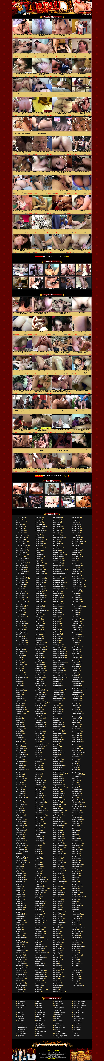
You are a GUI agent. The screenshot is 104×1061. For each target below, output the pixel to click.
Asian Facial (19, 703)
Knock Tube (39, 1010)
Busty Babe (38, 619)
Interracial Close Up (58, 649)
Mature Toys (56, 924)
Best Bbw (18, 808)
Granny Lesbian (39, 974)
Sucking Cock (76, 817)
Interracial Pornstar (58, 674)
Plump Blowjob (76, 599)
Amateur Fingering (21, 567)
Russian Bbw (75, 715)
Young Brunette (76, 972)
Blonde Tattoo (38, 521)
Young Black (75, 969)
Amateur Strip (19, 612)
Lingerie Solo (57, 812)
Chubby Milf (38, 679)
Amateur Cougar (20, 547)
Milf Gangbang (57, 948)
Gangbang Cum (39, 918)
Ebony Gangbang (39, 808)
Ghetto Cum (38, 942)
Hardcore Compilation (59, 554)
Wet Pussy (75, 935)
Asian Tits (18, 724)
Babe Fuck (19, 741)
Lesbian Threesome (58, 799)
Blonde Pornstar (20, 985)
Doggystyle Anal (39, 780)
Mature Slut (56, 905)
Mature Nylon (57, 886)
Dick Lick (37, 761)
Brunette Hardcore (40, 588)
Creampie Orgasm (40, 722)
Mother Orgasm (76, 543)
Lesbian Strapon (57, 795)
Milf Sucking (56, 972)
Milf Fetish (56, 944)
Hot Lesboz (77, 1016)
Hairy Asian (56, 521)
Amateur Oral (19, 591)
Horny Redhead (57, 614)
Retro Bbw (75, 702)
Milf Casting (56, 937)
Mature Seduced (57, 901)
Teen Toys (75, 890)
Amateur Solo (19, 606)
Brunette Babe (38, 567)
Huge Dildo (56, 629)
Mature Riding (57, 899)
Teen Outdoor (75, 870)
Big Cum (18, 853)
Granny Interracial (39, 972)
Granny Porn (77, 1010)
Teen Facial (75, 851)
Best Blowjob (19, 810)
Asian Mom (19, 717)
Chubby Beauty (39, 664)
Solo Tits (74, 782)
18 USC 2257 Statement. (51, 1058)
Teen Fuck (75, 857)
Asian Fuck (19, 705)
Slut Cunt (74, 763)
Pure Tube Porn (40, 1014)
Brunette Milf (38, 591)
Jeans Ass (56, 703)
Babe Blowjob (19, 739)
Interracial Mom (57, 668)
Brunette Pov (38, 599)
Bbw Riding (19, 784)
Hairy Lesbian (57, 535)
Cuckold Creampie (40, 724)
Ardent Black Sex (41, 1025)
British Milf (37, 558)
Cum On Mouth (39, 731)
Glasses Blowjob (39, 948)
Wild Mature (75, 961)
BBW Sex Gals (59, 1022)
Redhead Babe (76, 679)
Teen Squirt (75, 883)
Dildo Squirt (38, 767)
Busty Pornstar (39, 638)
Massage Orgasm (58, 821)
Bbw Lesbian (19, 765)
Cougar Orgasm (39, 713)
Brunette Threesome (40, 610)
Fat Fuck (37, 860)
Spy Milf (74, 797)
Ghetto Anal (38, 941)
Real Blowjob (75, 670)
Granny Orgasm (39, 978)
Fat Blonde (38, 853)
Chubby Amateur (39, 659)
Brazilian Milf (38, 545)
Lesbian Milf (56, 774)
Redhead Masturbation (78, 689)
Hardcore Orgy (57, 562)
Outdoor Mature (76, 582)
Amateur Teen (20, 621)
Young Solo (75, 982)
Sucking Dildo (76, 821)
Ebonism (38, 1033)
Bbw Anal (18, 745)
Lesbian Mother (57, 778)
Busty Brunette (39, 625)
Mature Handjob (57, 866)
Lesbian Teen (57, 797)
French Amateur (39, 907)
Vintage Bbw (75, 916)
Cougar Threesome (40, 717)
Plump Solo (75, 616)
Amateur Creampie (21, 550)
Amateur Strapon (20, 610)
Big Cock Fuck (20, 849)
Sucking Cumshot (77, 819)
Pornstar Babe (76, 623)
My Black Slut (58, 1016)
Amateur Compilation (21, 545)
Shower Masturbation (78, 752)
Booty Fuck (38, 535)
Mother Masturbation (77, 541)
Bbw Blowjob (19, 746)
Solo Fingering (76, 773)
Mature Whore (57, 927)
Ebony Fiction (58, 1001)
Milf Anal (55, 929)
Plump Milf (75, 610)
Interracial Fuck (57, 661)
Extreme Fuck (38, 838)
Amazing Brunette (21, 633)
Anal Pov (18, 670)
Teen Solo (75, 881)
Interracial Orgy (57, 672)
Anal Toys (18, 675)
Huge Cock (56, 625)
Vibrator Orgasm (76, 914)
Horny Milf (56, 608)
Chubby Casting (39, 668)
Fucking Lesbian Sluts (61, 1035)
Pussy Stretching (76, 662)
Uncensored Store (83, 494)
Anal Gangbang (20, 664)
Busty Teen (38, 640)
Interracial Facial (57, 659)
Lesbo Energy (77, 1025)
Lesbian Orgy (57, 782)
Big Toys (18, 883)
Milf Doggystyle (57, 942)
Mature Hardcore (58, 868)
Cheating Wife (38, 657)
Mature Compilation (58, 845)
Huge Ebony (56, 631)
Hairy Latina (56, 534)
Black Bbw (19, 890)
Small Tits (74, 767)
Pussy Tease (75, 666)
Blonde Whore (38, 524)
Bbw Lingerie (19, 767)
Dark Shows (36, 275)
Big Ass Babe (19, 817)
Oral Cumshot (76, 563)
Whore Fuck (75, 944)
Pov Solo (74, 644)
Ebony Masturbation (40, 815)
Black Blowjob (20, 894)
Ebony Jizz (38, 812)
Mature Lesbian (57, 877)
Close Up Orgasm (39, 703)
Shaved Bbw (75, 735)
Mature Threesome (58, 922)
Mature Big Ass (57, 832)
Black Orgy (19, 918)
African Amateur (20, 517)
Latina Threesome (58, 752)
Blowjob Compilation (40, 526)
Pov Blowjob (75, 631)
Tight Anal (74, 899)
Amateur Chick (20, 543)
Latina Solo (56, 746)
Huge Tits (55, 640)
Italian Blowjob (57, 683)
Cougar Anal (38, 709)
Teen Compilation (76, 843)
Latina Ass (56, 720)
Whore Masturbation (77, 946)
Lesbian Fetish (57, 763)
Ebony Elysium (40, 1037)
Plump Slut (75, 614)
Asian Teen (19, 722)
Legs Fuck (56, 754)
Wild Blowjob (75, 959)
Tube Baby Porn (40, 1024)
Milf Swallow (56, 974)
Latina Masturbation (58, 733)
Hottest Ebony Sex (60, 1012)
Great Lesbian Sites (79, 1012)
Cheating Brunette (40, 646)
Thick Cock (75, 894)
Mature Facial (57, 855)
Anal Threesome (20, 674)
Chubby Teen (38, 689)
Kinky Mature (57, 715)
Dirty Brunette (38, 773)
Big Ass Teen (19, 838)
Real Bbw (74, 668)
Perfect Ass (75, 588)
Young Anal (75, 965)
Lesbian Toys (56, 802)
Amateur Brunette (21, 537)
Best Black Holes (40, 1027)
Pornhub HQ (83, 288)
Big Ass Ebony (20, 825)
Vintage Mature (76, 922)
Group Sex (38, 991)
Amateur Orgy (20, 595)
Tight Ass (74, 901)
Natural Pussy (76, 552)
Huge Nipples (57, 636)
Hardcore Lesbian (58, 556)
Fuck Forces (20, 494)
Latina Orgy (56, 741)
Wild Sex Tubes (52, 507)
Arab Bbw (18, 683)
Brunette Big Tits (39, 571)
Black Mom (19, 913)
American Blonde (20, 638)
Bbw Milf (18, 771)
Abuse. (57, 1058)
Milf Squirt (56, 967)
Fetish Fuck (38, 883)
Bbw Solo (18, 787)
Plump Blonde (76, 597)
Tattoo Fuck (75, 829)
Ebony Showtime (59, 1007)
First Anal (37, 894)
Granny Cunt (38, 967)
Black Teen (19, 941)
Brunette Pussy (39, 601)
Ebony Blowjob (39, 795)
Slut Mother (75, 765)
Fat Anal (37, 845)
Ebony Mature (38, 817)
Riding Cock (75, 703)
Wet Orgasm (75, 933)
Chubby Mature (39, 677)
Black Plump (19, 920)
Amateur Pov (19, 599)
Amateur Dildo (20, 560)
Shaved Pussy (76, 748)
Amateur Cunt (20, 556)
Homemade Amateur (59, 569)
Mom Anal (56, 982)
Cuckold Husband (39, 726)
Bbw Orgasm (19, 774)
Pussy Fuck (75, 655)
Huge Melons (57, 634)
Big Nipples (19, 868)
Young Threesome (77, 985)
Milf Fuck (55, 946)
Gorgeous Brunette (40, 957)
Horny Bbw (56, 591)
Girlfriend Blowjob (39, 946)
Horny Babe (56, 590)
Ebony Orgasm (39, 823)
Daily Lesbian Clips (60, 1027)
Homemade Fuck (58, 578)
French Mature (39, 913)
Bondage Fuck (39, 532)
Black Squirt (19, 935)
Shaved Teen (75, 750)
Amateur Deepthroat (21, 558)
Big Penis (18, 870)
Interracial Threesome (59, 677)
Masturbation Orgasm (59, 823)
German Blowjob (39, 926)
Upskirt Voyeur (76, 913)
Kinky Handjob (57, 711)
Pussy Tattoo (75, 664)
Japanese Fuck (57, 696)
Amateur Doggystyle (21, 562)
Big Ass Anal (19, 814)
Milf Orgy (55, 957)
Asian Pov (19, 718)
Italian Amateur (57, 679)
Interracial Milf (57, 666)
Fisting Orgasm (39, 903)
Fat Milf (37, 868)
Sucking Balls (75, 810)
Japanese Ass (57, 690)
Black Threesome (20, 942)
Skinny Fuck (75, 758)
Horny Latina (56, 605)
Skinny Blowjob (76, 756)
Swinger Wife (75, 827)
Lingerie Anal (56, 808)
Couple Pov (38, 720)
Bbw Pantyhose (20, 778)
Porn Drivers (36, 494)
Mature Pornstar (57, 894)
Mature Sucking (57, 914)
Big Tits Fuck (19, 877)
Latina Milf (56, 735)
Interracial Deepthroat (59, 655)
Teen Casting (75, 842)
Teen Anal (74, 832)
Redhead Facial (76, 683)
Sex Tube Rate (40, 1018)
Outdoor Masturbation (78, 580)
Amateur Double (20, 563)
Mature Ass (56, 829)
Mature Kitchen (57, 873)
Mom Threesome (76, 524)
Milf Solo (55, 963)
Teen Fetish (75, 853)
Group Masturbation (40, 989)
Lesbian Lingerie (57, 771)
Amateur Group (20, 573)
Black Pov (18, 924)
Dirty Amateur (38, 769)
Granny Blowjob (39, 963)
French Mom (38, 916)
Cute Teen (37, 754)
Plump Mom (75, 612)
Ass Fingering (19, 728)
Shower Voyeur (76, 754)
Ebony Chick (38, 799)
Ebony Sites (58, 1009)
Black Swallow (20, 939)
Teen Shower (75, 877)
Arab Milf (18, 689)
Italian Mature (57, 685)
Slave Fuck (75, 759)
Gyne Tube (39, 1009)
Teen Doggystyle (76, 849)
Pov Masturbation (77, 636)
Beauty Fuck (19, 802)
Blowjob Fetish (39, 528)
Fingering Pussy (39, 892)
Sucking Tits (75, 825)
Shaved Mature (76, 745)
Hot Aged (76, 1014)
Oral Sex (74, 567)
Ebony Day (39, 1035)
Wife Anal (74, 950)
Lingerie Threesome (58, 815)
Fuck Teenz (77, 1009)
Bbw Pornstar (19, 780)
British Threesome (40, 563)
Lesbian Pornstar (58, 786)
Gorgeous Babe (39, 954)
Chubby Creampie (40, 670)
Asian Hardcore (20, 709)
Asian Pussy (19, 720)
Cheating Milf (38, 651)
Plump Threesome (77, 619)
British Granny (38, 552)
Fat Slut (37, 873)
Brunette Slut (38, 603)
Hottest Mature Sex (79, 1018)
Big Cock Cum (20, 847)
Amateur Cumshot (21, 554)
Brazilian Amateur (39, 539)
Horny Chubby (57, 597)
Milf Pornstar (56, 959)
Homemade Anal (57, 571)
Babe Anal (19, 737)
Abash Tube (83, 507)
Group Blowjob (39, 985)
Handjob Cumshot (58, 547)
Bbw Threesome (20, 797)
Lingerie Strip (57, 814)
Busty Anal (37, 616)
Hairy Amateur (57, 517)
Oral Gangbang (76, 565)
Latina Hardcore (57, 730)
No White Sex (58, 1018)
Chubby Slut (38, 687)
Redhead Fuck (76, 685)
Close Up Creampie (40, 696)
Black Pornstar (20, 922)
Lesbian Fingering (58, 765)
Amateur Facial (20, 565)
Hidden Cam (56, 567)
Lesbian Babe (57, 758)
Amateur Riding (20, 603)
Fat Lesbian (38, 864)
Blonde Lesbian (20, 976)
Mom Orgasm (75, 517)
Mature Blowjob (57, 838)
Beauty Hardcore (20, 804)
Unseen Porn (20, 507)
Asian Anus (19, 694)
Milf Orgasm (56, 955)
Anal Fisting (19, 661)
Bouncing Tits (38, 537)
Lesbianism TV (78, 1020)
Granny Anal (38, 961)
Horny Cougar (57, 599)
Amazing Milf (19, 636)
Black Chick (19, 898)
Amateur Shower (20, 605)
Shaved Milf (75, 746)
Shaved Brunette (76, 741)
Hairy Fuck (56, 530)
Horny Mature (57, 606)
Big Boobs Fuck (20, 842)
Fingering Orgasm (39, 890)
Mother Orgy (75, 545)
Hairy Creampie (57, 528)
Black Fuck (19, 903)
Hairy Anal (56, 519)
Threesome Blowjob (77, 896)
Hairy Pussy (56, 543)
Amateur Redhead (21, 601)
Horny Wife (56, 618)
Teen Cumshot (76, 845)
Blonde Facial (19, 969)
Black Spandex (20, 933)
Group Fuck (38, 987)
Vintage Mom (75, 926)
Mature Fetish (57, 857)
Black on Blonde (20, 950)
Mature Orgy (56, 890)
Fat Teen (37, 875)
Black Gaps (39, 1029)
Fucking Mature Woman (80, 1005)
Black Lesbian (20, 907)
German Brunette (39, 927)
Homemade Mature (58, 582)
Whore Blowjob (76, 942)
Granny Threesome (40, 982)
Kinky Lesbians (57, 713)
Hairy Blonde (56, 524)
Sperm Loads (75, 793)
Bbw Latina (19, 763)
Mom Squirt (75, 522)
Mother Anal (75, 535)
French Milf (38, 914)
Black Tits (18, 944)
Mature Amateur (57, 825)
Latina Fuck (56, 728)
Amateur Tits (19, 625)
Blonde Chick (19, 961)
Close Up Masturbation (41, 702)
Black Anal (19, 885)
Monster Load (76, 530)
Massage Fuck (57, 819)
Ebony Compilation (40, 801)
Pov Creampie (76, 633)
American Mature (20, 644)
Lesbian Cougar (57, 759)
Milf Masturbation (58, 954)
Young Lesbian (76, 978)
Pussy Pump (75, 661)
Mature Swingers (58, 918)
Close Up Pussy (39, 705)
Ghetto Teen (38, 944)
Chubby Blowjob (39, 666)
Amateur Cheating (21, 541)
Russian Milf (75, 722)
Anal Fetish (19, 659)
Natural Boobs (76, 549)
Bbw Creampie (20, 752)
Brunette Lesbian (39, 590)
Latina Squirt (56, 748)
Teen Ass (74, 834)
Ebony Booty (38, 797)
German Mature (39, 933)
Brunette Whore (39, 612)
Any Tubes (39, 1005)
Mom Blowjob (57, 983)
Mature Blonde (57, 836)
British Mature (38, 556)
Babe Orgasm (20, 743)
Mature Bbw (56, 830)
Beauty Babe (19, 801)
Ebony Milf (37, 819)
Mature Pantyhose (58, 892)
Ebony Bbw (38, 793)
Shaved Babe (75, 733)
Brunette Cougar (39, 577)
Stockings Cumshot (77, 802)
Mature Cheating (57, 843)
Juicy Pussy (56, 705)
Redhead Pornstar (77, 694)
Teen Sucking (75, 885)
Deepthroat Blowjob (40, 758)
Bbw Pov (18, 782)
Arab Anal (18, 679)
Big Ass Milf (19, 832)
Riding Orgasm (76, 711)
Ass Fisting (19, 730)
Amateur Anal (19, 526)
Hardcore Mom (57, 558)
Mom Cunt (56, 987)
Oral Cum (74, 562)
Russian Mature (76, 720)
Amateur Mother (20, 590)
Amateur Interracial (21, 578)
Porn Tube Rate (40, 1012)
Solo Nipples (75, 776)
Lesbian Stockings (58, 793)
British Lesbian (39, 554)
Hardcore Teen (57, 565)
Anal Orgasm (19, 666)
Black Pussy (19, 926)
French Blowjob (39, 911)
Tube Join (67, 275)
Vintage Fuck (75, 920)
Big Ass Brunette (20, 821)
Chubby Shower (39, 685)
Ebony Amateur (39, 787)
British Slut (38, 562)
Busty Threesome (39, 642)
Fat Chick (37, 858)
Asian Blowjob (20, 702)
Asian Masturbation (21, 711)
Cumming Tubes (59, 1025)
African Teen (19, 524)
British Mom (38, 560)
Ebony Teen (38, 830)
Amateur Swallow (20, 616)
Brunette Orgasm (39, 595)
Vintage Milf (75, 924)
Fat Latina (37, 862)
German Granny (39, 931)
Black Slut (18, 929)
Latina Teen (56, 750)
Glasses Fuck (38, 950)
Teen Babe (75, 836)
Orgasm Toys (75, 571)
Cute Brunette (38, 750)
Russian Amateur (76, 713)
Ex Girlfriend (38, 836)
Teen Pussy (75, 873)
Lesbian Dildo (57, 761)
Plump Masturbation (77, 606)
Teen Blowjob (75, 840)
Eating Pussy (38, 786)
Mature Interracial (58, 870)
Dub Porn (36, 288)
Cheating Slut (38, 655)
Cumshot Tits (38, 746)
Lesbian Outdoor (57, 784)
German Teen (38, 937)
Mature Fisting (57, 858)
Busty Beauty (38, 621)
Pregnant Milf (75, 647)
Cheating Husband (40, 649)
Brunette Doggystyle (40, 580)
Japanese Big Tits (58, 692)
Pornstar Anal (75, 621)
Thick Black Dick (76, 892)
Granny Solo (38, 980)
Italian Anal (56, 681)
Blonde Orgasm (20, 983)
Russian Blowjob (76, 717)
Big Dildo (18, 864)
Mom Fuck (56, 989)
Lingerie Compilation (59, 810)
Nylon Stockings (76, 556)
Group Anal (38, 983)
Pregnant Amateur (77, 646)
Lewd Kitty (76, 1033)
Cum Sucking (38, 737)
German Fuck (38, 929)
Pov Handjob (75, 634)
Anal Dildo (19, 657)
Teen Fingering (76, 855)
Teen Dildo (75, 847)
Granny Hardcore (39, 970)
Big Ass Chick (19, 823)
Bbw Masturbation (21, 769)
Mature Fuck (56, 860)
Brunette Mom (38, 593)
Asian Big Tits (19, 700)
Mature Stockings (58, 911)
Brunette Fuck (38, 584)
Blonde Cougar (20, 963)
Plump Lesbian (76, 605)
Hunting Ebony (59, 1014)
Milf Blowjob (56, 935)
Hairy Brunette (57, 526)
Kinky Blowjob (57, 709)
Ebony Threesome (40, 832)
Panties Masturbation (78, 586)
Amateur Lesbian (20, 582)
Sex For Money (76, 728)
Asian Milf (18, 715)
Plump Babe (75, 593)
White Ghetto (75, 939)
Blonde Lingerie (20, 978)
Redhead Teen (76, 700)
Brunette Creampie (40, 578)
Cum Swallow (38, 739)
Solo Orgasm (75, 778)
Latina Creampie (57, 724)
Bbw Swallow (19, 793)
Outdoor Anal (75, 573)
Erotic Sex (37, 834)
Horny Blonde (57, 593)
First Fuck (37, 898)
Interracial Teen (57, 675)
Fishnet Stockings (39, 901)
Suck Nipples (75, 808)
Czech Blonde (38, 756)
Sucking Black (76, 815)
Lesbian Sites (77, 1024)
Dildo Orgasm (38, 763)
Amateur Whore (20, 627)
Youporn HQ (67, 507)
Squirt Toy (74, 801)
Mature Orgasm (57, 888)
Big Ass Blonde (20, 819)
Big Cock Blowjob (21, 845)
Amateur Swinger (20, 618)
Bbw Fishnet (19, 758)
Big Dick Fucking (20, 860)
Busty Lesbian (38, 633)
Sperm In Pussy (76, 791)
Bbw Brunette (19, 748)
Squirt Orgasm (76, 799)
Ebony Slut (38, 829)
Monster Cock (76, 528)
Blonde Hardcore (20, 974)
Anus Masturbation (21, 677)
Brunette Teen (38, 608)
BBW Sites (58, 1024)
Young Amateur (76, 963)
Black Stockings (20, 937)
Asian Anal (19, 692)
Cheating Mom (39, 653)
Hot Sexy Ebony (59, 1010)
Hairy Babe (56, 522)
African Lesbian (20, 521)
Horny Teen (56, 616)
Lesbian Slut (56, 789)
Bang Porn (20, 288)
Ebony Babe (38, 791)
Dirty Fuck (37, 774)
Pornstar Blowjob (76, 625)
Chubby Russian (39, 683)
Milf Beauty (56, 931)
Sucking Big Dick (76, 814)
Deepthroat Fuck (39, 759)
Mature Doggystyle (58, 853)
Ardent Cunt (83, 275)
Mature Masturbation (59, 881)
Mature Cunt (56, 849)
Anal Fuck (18, 662)
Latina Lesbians (57, 731)
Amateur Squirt (20, 608)
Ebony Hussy (58, 1005)
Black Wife (19, 948)
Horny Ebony (56, 601)
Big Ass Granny (20, 829)
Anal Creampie (20, 655)
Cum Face (37, 728)
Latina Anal (56, 718)
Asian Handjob (20, 707)
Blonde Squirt (38, 519)
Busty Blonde (38, 623)
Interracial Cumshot (58, 653)
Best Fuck (18, 812)
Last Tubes (67, 288)
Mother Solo (75, 547)
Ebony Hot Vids (59, 1003)
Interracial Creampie (58, 651)
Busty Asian (38, 618)
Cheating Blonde (39, 644)
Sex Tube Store (40, 1020)
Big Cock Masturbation (22, 851)
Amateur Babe (20, 530)
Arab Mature (19, 687)
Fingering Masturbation (41, 888)
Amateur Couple (20, 549)
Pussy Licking (76, 657)
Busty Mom (38, 636)
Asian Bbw (19, 698)
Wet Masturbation (77, 931)
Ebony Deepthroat (40, 802)
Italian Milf (56, 687)
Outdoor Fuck (75, 577)
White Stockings (76, 941)
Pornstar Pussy (76, 629)
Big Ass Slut (19, 836)
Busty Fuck (38, 629)
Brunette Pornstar (39, 597)
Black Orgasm (20, 916)
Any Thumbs (39, 1003)
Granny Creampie (39, 965)
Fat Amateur (38, 843)
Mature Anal (56, 827)
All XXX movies (52, 275)
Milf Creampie (57, 939)
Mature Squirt (57, 909)
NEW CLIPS (47, 256)
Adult (37, 1001)
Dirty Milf (37, 776)
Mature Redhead (57, 898)
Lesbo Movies (77, 1027)
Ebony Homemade (40, 810)
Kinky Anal (56, 707)
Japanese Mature (58, 698)
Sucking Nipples (76, 823)
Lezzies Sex (77, 1035)
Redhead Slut (75, 696)
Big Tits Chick (19, 875)
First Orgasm (38, 899)
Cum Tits (37, 741)
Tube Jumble (67, 494)
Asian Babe (19, 696)
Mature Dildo (56, 851)
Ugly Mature (75, 911)
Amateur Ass (19, 528)
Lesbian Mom (57, 776)
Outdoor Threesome (77, 584)
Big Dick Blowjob (20, 857)
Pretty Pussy (75, 649)
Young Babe (75, 967)
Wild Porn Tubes (36, 507)
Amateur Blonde (20, 534)
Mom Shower (75, 519)
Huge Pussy (56, 638)
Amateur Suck (20, 614)
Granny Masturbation (40, 976)
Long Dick (56, 817)
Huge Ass (56, 621)
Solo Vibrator (75, 786)
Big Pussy (18, 871)
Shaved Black (76, 737)
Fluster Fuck (52, 288)
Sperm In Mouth (76, 789)
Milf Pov (55, 961)
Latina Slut (56, 745)
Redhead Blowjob (77, 681)
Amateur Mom (20, 588)
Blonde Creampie (20, 965)
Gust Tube (39, 1007)
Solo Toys (74, 784)
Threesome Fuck (76, 898)
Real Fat (74, 675)
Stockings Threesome (78, 806)
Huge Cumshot (57, 627)
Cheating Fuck (39, 647)
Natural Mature (76, 550)
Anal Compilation (20, 651)
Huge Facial (56, 633)
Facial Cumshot (39, 842)
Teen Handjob (76, 862)
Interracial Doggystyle (59, 657)
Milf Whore (56, 980)
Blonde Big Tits (20, 957)
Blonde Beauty (20, 955)
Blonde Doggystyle (21, 967)
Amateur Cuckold (20, 552)
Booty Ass (37, 534)
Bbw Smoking (19, 786)
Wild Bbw (74, 957)
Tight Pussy (75, 903)
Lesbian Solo (56, 791)
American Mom (20, 647)
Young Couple (76, 974)
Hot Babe (55, 619)
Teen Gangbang (76, 858)
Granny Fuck (38, 969)
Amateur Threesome (21, 623)
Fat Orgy (37, 871)
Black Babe (19, 888)
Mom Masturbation (58, 991)
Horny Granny (57, 603)
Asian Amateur (20, 690)
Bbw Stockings (20, 791)
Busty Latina (38, 631)
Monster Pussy (76, 532)
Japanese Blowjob (58, 694)
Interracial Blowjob (58, 647)
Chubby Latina (39, 674)
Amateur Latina (20, 580)
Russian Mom (76, 724)
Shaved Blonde (76, 739)
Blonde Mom (19, 982)
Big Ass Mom (19, 834)
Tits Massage (75, 909)
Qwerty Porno (52, 494)
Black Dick (19, 901)
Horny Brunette (57, 595)
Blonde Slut (19, 991)
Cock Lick (37, 707)
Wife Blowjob (75, 952)
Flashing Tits (38, 905)
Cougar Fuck (38, 711)
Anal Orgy (18, 668)
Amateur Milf (19, 586)
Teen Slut (74, 879)
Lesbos (75, 1031)
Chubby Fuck (38, 672)
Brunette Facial (39, 582)
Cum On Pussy (39, 733)
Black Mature (19, 909)
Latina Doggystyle (58, 726)
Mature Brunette (57, 840)
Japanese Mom (57, 702)
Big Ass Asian (19, 815)
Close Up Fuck (39, 700)
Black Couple (19, 899)
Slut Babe (74, 761)
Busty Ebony (38, 627)
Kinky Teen (56, 717)
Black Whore (19, 946)
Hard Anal (56, 549)
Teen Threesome (76, 886)
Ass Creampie (20, 726)
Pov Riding (75, 642)
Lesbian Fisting (57, 767)
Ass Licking (19, 733)
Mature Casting (57, 842)
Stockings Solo (76, 804)
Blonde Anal (19, 952)
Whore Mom (75, 948)
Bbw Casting (19, 750)
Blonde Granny (20, 972)
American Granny (21, 642)
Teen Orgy (75, 868)
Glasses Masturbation (40, 952)
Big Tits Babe (19, 873)
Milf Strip (55, 970)
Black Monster (20, 914)
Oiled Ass (74, 558)
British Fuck (38, 550)
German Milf (38, 935)
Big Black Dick (20, 840)
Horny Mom (56, 610)
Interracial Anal (57, 644)
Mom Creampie (57, 985)
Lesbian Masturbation (59, 773)
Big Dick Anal (19, 855)
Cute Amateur (38, 748)
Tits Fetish (75, 907)
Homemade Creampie (59, 573)
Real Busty (75, 672)
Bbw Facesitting (20, 756)
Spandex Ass (75, 787)
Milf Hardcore (57, 952)
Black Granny (19, 905)
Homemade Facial (58, 575)
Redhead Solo (76, 698)
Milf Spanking (57, 965)
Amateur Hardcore (21, 577)
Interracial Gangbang (59, 662)
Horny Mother (57, 612)
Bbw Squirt (19, 789)
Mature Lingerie (57, 879)
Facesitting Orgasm (40, 840)
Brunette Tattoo (39, 606)
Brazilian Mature (39, 543)
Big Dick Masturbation (22, 862)
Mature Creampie (58, 847)
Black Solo (19, 931)
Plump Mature (76, 608)
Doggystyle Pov (39, 784)
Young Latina (75, 976)
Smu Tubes (39, 1022)
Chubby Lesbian (39, 675)
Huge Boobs (56, 623)
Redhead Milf (75, 690)
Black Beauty (19, 892)
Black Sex (18, 927)
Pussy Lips (75, 659)
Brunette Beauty (39, 569)
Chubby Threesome (40, 690)
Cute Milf (37, 752)
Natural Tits (75, 554)
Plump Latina (75, 603)
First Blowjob (38, 896)
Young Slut (75, 980)
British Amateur (39, 547)
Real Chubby (75, 674)
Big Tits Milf (19, 881)
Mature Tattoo (57, 920)
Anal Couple (19, 653)
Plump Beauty (76, 595)
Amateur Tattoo (20, 619)
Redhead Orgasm (77, 692)
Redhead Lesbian (77, 687)
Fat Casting (38, 857)
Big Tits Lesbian (20, 879)
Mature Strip (56, 913)
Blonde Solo (38, 517)
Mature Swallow (57, 916)
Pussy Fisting (75, 653)
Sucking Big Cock (77, 812)
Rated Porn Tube (40, 1016)
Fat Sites (57, 1031)
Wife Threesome (76, 955)
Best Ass (18, 806)
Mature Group (57, 864)
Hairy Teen (56, 545)
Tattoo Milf (75, 830)
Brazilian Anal (38, 541)
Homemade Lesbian (58, 580)
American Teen (20, 649)
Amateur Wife (19, 629)
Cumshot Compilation (40, 743)
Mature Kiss (56, 871)
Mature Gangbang (58, 862)
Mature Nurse (57, 885)
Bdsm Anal (19, 799)
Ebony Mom (38, 821)
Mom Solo (75, 521)
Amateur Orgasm (20, 593)
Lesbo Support (77, 1029)
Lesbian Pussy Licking (59, 787)
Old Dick (74, 560)
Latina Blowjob (57, 722)
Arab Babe (19, 681)
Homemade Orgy (58, 584)
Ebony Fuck (38, 806)
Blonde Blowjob (20, 959)
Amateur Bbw (19, 532)
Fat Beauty (38, 851)
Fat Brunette (38, 855)
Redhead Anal (76, 677)
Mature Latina (57, 875)
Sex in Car (75, 730)
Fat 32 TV (57, 1029)
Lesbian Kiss (56, 769)
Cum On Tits (38, 735)
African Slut (19, 522)
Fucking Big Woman (60, 1033)
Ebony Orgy (38, 825)
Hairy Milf (55, 541)
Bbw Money (19, 773)
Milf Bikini (55, 933)
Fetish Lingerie (39, 886)
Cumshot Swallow (39, 745)
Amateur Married (20, 584)
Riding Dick (75, 705)
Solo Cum (74, 769)
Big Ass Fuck (19, 827)
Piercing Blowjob (76, 590)
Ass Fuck (18, 731)
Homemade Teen (58, 586)
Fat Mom (37, 870)
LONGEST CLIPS (56, 256)
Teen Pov (74, 871)
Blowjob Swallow (39, 530)
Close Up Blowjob (39, 694)
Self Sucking (75, 726)
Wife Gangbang (76, 954)
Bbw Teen (18, 795)
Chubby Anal (38, 661)
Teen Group (75, 860)
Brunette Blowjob (39, 573)
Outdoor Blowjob (76, 575)
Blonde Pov (19, 987)
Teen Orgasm (75, 866)
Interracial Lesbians (58, 664)
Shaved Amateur (76, 731)
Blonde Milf (19, 980)
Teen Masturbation (77, 864)
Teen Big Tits (75, 838)
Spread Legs (75, 795)
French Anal (38, 909)
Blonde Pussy (19, 989)
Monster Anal (75, 526)
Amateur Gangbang (21, 571)
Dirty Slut (37, 778)
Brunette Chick (39, 575)
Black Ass (18, 886)
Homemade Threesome (59, 588)
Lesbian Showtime (79, 1022)
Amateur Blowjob (20, 535)
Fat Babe (37, 849)
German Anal (38, 922)
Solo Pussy (75, 780)
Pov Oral (74, 638)
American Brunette (21, 640)
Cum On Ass (38, 730)
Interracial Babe (57, 646)
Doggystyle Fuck (39, 782)
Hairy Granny (57, 532)
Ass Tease (19, 735)
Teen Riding (75, 875)
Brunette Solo (38, 605)
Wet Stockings (76, 937)
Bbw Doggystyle (20, 754)
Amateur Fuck (20, 569)
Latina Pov (56, 743)
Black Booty (19, 896)
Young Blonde (76, 970)
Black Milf (18, 911)
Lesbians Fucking (58, 804)
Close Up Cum (39, 698)
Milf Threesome (57, 976)
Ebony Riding (38, 827)
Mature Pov (56, 896)
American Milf (19, 646)
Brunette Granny (39, 586)
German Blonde (39, 924)
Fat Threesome (39, 877)
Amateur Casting (20, 539)
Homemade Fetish (58, 577)
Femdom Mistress (39, 881)
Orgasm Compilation (77, 569)
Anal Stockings (20, 672)
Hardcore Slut (57, 563)
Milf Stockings (57, 969)
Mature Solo (56, 907)
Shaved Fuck (75, 743)
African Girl (19, 519)
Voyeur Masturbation (77, 927)
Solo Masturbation (77, 774)
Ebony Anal (38, 789)
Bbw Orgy (18, 776)
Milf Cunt (55, 941)
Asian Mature (19, 713)
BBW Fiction (58, 1020)
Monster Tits (75, 534)
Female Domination (40, 879)
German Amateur (39, 920)
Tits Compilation (76, 905)
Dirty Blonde (38, 771)
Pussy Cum (75, 651)
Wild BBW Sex (20, 275)
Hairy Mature (56, 539)
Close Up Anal (38, 692)
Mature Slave (57, 903)
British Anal (38, 549)
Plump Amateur (76, 591)
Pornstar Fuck (76, 627)
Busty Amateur (39, 614)
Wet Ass (74, 929)
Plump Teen (75, 618)
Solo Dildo (75, 771)
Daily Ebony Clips (41, 1031)
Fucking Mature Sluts (79, 1001)
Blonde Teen (38, 522)
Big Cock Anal (20, 843)
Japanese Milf (57, 700)
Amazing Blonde (20, 631)
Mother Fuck (75, 539)
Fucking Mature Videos (80, 1003)
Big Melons (19, 866)
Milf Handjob (56, 950)
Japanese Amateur (58, 689)
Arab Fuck (19, 685)
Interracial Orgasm (58, 670)
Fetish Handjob (39, 885)
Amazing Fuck (20, 634)
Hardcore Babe (57, 552)
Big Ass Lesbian (20, 830)
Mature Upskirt (57, 926)
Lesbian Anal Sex (58, 756)
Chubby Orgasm (39, 681)
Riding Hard (75, 709)
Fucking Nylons (78, 1007)
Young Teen (75, 983)
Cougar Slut (38, 715)
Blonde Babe (19, 954)
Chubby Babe (38, 662)
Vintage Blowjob (76, 918)
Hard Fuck (56, 550)
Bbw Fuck (18, 759)
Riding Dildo (75, 707)
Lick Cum (55, 806)
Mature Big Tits (57, 834)
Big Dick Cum (19, 858)
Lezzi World (77, 1037)
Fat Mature (38, 866)
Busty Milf (37, 634)
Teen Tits (74, 888)
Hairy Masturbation (58, 537)
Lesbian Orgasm (57, 780)
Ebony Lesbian (39, 814)
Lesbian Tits (56, 801)
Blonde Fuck (19, 970)
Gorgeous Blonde (39, 955)
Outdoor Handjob (76, 578)
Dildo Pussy (38, 765)
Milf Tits (55, 978)
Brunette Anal (38, 565)
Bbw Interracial (20, 761)
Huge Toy (55, 642)
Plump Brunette (76, 601)
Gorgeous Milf (38, 959)
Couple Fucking (39, 718)
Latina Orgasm (57, 739)
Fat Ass (37, 847)
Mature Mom (56, 883)
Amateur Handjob (21, 575)
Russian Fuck (75, 718)
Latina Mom (56, 737)
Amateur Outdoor (20, 597)
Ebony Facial (38, 804)
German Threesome (40, 939)
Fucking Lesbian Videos (61, 1037)
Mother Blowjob (76, 537)
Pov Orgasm (75, 640)
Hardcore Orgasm (58, 560)
